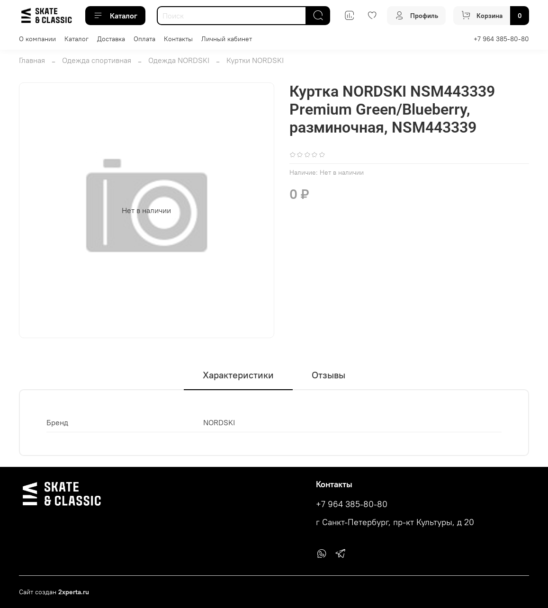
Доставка (111, 39)
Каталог (115, 15)
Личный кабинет (226, 39)
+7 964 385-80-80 (501, 39)
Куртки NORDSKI (255, 60)
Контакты (178, 39)
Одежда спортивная (96, 60)
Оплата (144, 39)
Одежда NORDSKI (178, 60)
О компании (37, 39)
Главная (32, 60)
